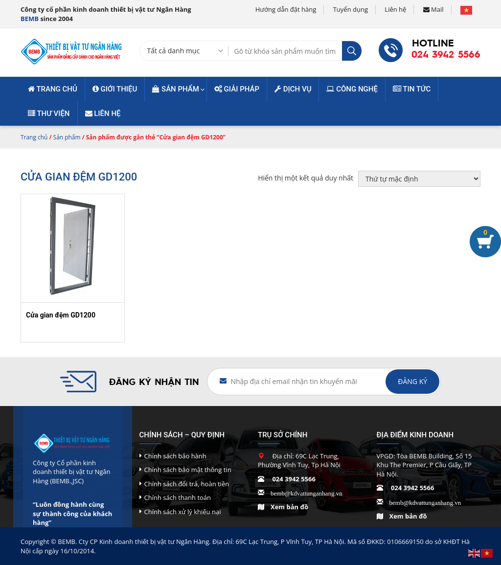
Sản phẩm (175, 89)
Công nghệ (351, 89)
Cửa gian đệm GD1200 (60, 315)
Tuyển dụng (350, 9)
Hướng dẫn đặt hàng (286, 9)
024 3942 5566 (445, 54)
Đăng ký (412, 381)
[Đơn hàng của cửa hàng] (419, 179)
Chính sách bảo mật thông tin (187, 469)
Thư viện (49, 113)
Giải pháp (236, 89)
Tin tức (412, 89)
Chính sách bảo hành (175, 456)
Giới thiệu (114, 89)
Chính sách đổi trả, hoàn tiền (186, 483)
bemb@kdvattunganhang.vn (306, 492)
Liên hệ (395, 9)
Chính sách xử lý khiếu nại (182, 511)
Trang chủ (52, 89)
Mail (433, 9)
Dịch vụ (292, 89)
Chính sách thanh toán (177, 497)
